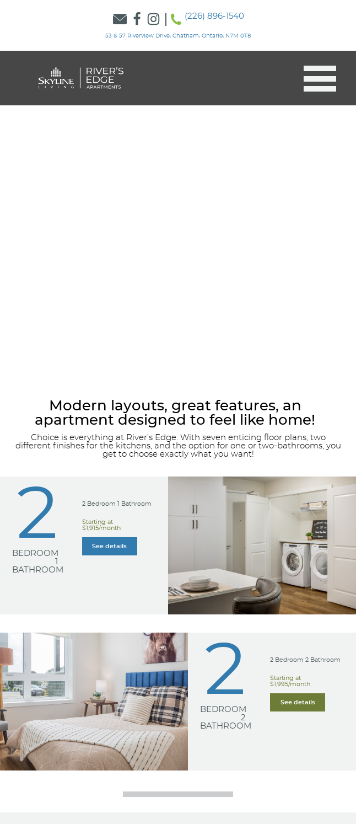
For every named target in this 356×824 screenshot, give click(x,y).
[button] (315, 79)
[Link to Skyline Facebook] (136, 19)
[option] (178, 216)
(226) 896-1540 (214, 16)
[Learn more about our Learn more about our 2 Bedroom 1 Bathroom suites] (109, 546)
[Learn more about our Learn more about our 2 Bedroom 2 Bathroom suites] (297, 702)
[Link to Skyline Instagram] (154, 19)
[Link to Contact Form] (120, 19)
